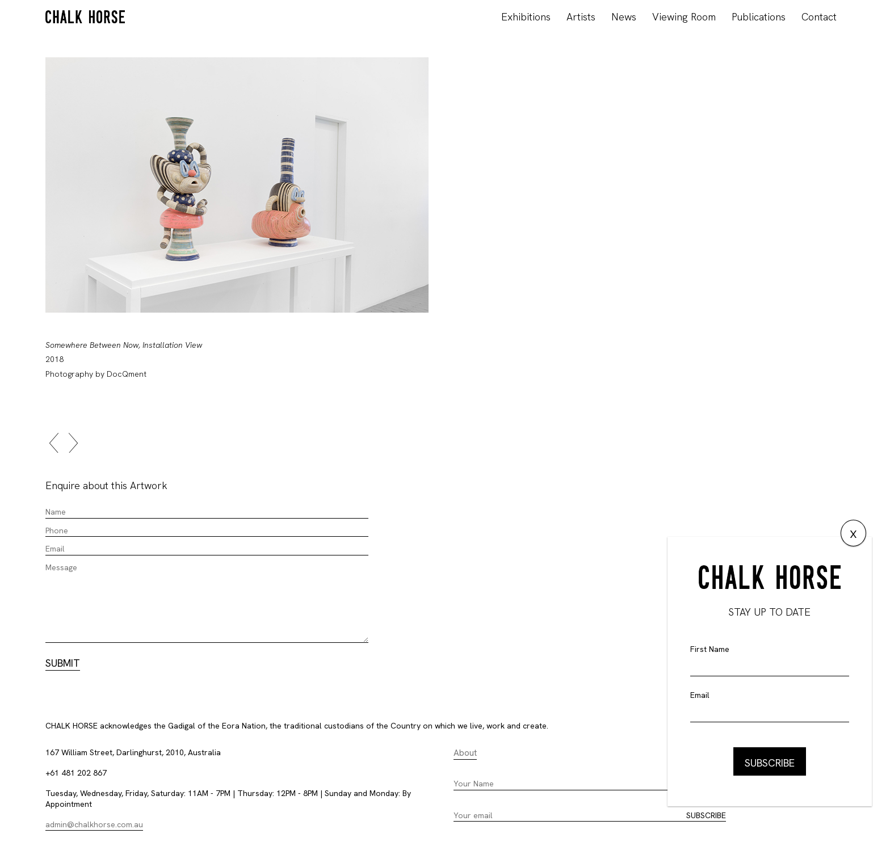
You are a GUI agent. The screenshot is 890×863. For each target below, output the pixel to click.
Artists (580, 16)
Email (700, 695)
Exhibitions (526, 16)
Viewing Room (684, 16)
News (623, 16)
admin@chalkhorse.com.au (94, 824)
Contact (819, 16)
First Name (709, 649)
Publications (759, 16)
